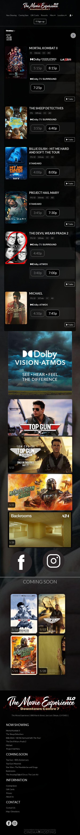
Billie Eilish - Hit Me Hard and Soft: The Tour (23, 738)
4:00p (37, 172)
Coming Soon (23, 15)
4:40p (37, 253)
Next (73, 35)
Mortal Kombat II (13, 730)
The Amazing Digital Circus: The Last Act (22, 774)
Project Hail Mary (13, 749)
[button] (71, 15)
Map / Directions (13, 811)
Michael (9, 745)
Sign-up (40, 21)
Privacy (9, 793)
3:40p (37, 273)
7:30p (53, 213)
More (52, 15)
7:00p (53, 273)
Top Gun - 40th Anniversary (17, 760)
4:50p (37, 313)
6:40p (53, 128)
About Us (10, 797)
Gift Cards (35, 15)
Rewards (44, 15)
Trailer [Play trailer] (69, 99)
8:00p (53, 172)
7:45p (53, 313)
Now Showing (11, 15)
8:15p (53, 68)
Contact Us (10, 808)
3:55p (37, 128)
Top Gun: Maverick (13, 763)
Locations (61, 15)
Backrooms (10, 771)
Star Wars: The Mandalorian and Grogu (22, 767)
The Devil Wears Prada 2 (16, 741)
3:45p (37, 213)
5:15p (37, 68)
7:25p (37, 88)
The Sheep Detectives (15, 734)
